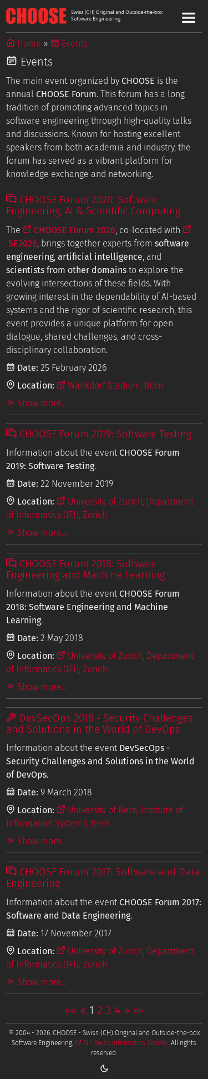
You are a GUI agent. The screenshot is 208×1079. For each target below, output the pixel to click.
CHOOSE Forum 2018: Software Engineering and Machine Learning (85, 569)
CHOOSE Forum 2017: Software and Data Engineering (102, 877)
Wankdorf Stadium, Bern (110, 385)
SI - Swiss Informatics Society (121, 1043)
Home (23, 43)
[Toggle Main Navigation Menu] (188, 17)
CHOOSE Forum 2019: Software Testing (98, 434)
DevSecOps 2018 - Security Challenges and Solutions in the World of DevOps (99, 723)
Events (68, 43)
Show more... (36, 403)
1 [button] (91, 1010)
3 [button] (108, 1010)
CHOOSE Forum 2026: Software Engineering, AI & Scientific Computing (93, 205)
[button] (70, 1010)
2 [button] (100, 1010)
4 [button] (117, 1010)
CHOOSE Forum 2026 (69, 230)
